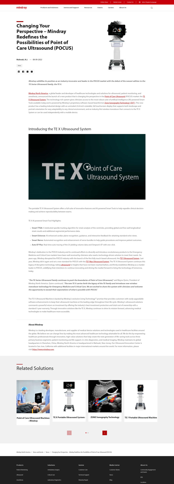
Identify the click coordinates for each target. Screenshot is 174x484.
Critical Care (51, 475)
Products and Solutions (49, 8)
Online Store (104, 2)
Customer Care (83, 470)
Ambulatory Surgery (53, 470)
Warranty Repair (83, 480)
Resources (88, 8)
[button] (69, 433)
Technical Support (84, 475)
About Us (122, 8)
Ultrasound (20, 475)
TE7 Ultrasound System (129, 258)
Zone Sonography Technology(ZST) (120, 103)
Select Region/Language (149, 2)
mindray (22, 7)
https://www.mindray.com (43, 350)
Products (20, 465)
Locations (143, 482)
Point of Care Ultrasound (115, 97)
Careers (111, 8)
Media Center (117, 2)
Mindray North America (38, 93)
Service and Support (71, 8)
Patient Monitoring (22, 470)
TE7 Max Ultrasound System (97, 262)
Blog (111, 480)
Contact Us (130, 2)
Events (100, 8)
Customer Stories (115, 470)
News (111, 475)
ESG (141, 477)
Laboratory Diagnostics (54, 480)
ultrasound (65, 265)
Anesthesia (20, 480)
